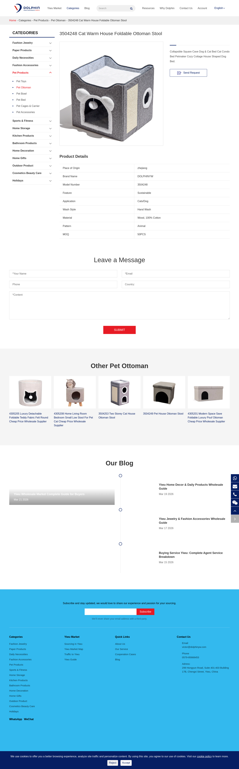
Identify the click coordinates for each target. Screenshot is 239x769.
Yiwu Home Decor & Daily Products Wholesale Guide (191, 486)
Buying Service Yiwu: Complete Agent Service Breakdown (191, 554)
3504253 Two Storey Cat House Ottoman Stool (116, 415)
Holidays (31, 180)
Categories (73, 8)
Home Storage (31, 128)
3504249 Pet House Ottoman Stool (163, 413)
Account (202, 8)
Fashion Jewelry (31, 42)
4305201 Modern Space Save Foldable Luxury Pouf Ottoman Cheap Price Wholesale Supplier (206, 417)
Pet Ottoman (58, 20)
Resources (148, 8)
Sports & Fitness (31, 120)
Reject (112, 762)
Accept (126, 762)
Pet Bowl (21, 93)
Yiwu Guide (70, 659)
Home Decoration (31, 150)
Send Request (188, 73)
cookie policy (204, 756)
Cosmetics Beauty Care (31, 173)
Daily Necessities (31, 57)
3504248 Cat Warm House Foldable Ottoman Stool (97, 20)
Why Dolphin (167, 8)
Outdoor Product (31, 165)
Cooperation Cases (125, 654)
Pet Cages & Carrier (28, 106)
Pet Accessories (25, 112)
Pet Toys (21, 81)
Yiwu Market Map (73, 649)
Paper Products (31, 50)
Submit (119, 330)
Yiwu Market (54, 8)
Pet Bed (21, 99)
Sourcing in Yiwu (73, 643)
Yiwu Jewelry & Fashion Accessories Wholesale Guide (192, 520)
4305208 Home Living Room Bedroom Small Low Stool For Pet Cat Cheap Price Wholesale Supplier (73, 419)
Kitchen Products (31, 135)
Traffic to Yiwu (71, 654)
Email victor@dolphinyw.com (194, 645)
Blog (87, 8)
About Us (120, 643)
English (219, 8)
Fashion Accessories (31, 65)
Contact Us (186, 8)
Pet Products (41, 20)
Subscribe (145, 611)
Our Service (121, 649)
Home (12, 20)
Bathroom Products (31, 143)
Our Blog (119, 463)
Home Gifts (31, 158)
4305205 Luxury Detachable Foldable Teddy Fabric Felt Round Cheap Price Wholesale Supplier (28, 417)
